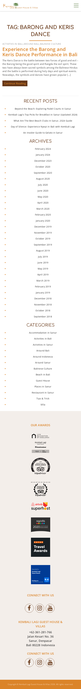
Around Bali (31, 43)
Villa (43, 404)
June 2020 (43, 190)
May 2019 (43, 268)
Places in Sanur (42, 386)
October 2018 (42, 310)
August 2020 (43, 178)
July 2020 (43, 184)
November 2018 (43, 304)
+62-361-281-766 (40, 632)
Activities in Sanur (43, 344)
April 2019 (43, 274)
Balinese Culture (50, 43)
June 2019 (43, 262)
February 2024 (43, 148)
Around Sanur (43, 362)
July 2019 (43, 256)
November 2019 (43, 232)
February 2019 (43, 286)
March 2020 (42, 208)
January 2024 (43, 154)
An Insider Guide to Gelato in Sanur (43, 132)
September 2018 (43, 316)
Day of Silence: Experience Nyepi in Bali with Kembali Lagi (43, 126)
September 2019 (43, 244)
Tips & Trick (42, 398)
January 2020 (43, 220)
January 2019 (43, 292)
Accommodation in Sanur (43, 332)
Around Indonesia (43, 356)
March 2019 (42, 280)
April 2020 (43, 202)
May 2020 (43, 196)
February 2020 (43, 214)
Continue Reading (15, 83)
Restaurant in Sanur (43, 392)
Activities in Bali (12, 43)
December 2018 (43, 298)
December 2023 (43, 160)
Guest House (43, 380)
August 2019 (43, 250)
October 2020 (42, 166)
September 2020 (43, 172)
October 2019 (42, 238)
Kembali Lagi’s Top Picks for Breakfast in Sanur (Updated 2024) (42, 114)
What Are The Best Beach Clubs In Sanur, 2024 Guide (43, 120)
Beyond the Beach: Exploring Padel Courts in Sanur (43, 108)
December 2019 (43, 226)
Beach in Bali (43, 374)
